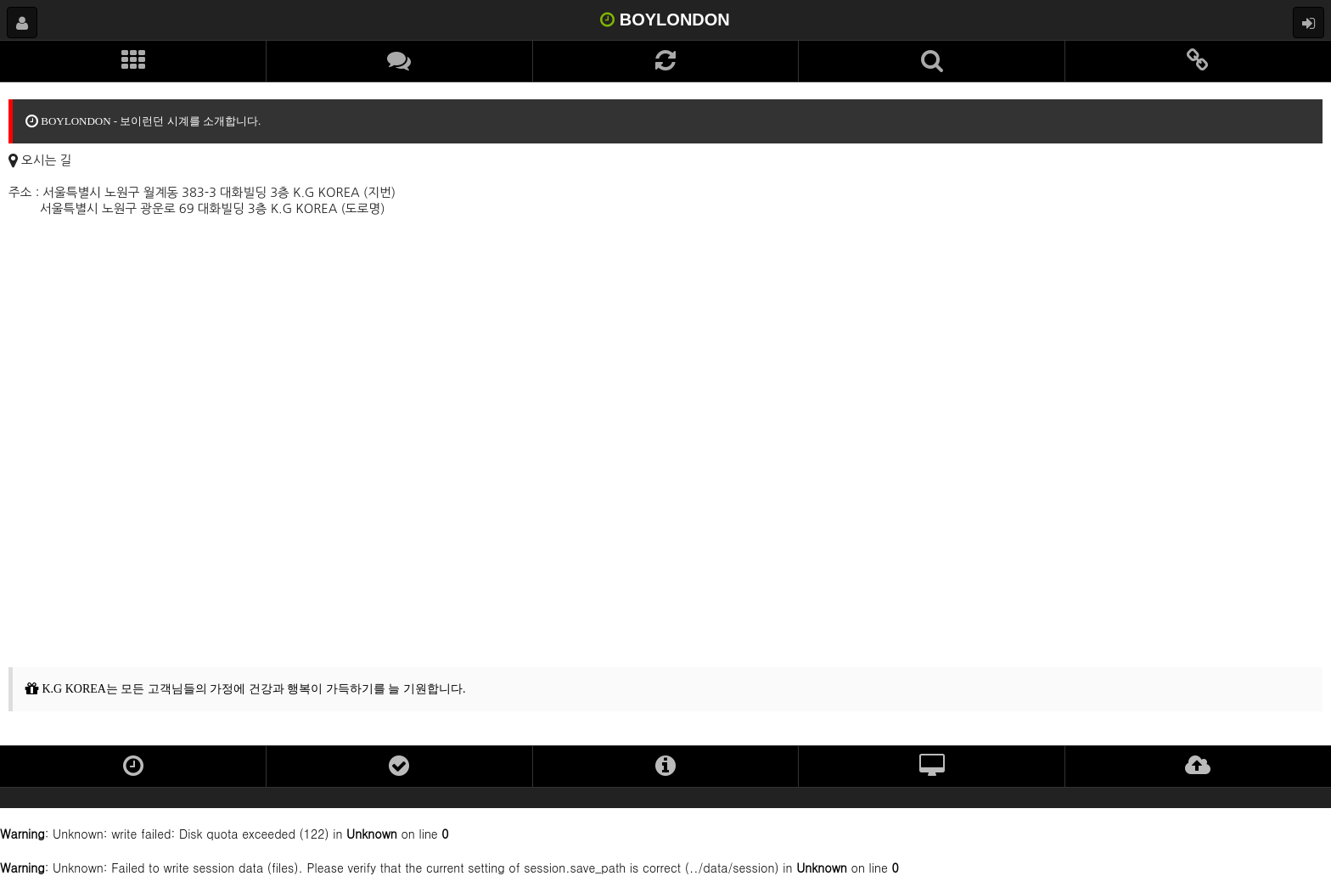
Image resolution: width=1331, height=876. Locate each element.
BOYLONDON (665, 19)
